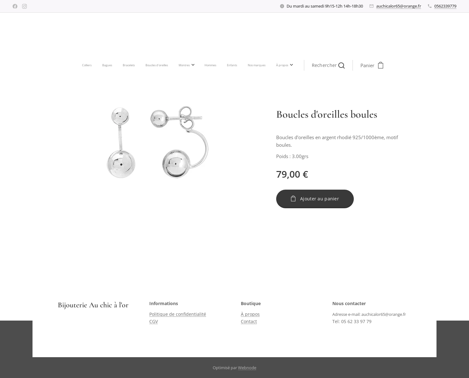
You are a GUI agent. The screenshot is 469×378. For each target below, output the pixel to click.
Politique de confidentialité (177, 314)
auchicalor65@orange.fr (398, 6)
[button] (270, 65)
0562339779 (445, 6)
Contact (249, 321)
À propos (250, 314)
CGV (153, 321)
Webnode (247, 367)
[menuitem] (142, 65)
